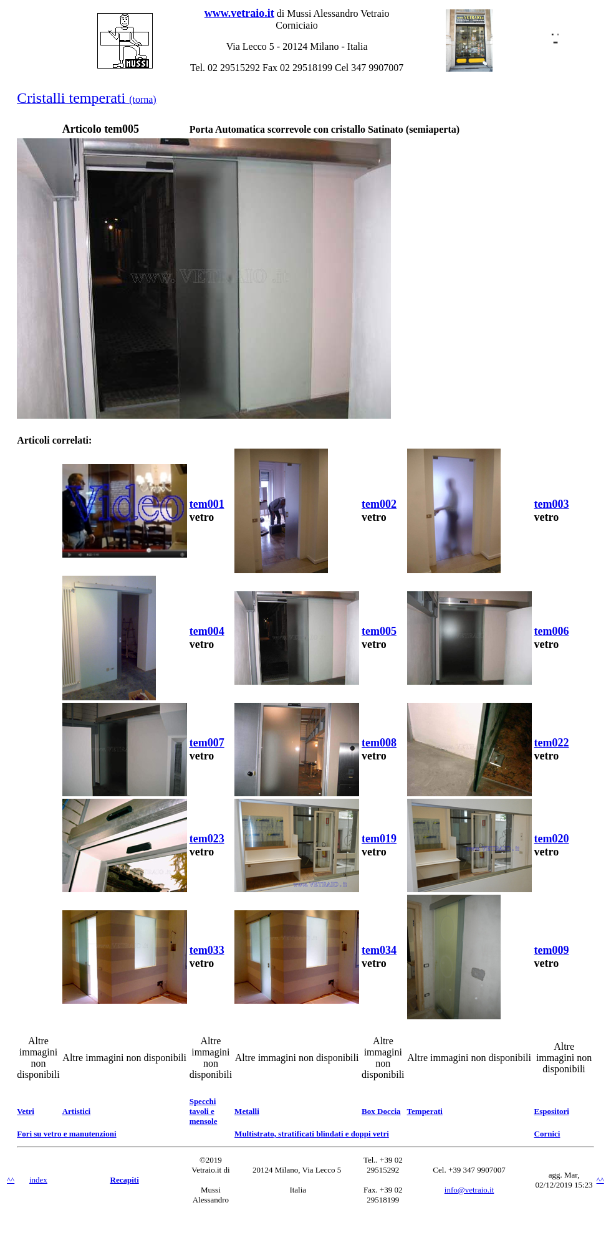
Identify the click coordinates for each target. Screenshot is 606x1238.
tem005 (379, 631)
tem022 (551, 742)
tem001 (207, 504)
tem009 (551, 950)
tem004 (207, 631)
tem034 (379, 950)
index (38, 1179)
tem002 (379, 504)
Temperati (425, 1111)
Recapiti (124, 1179)
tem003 (551, 504)
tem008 (379, 742)
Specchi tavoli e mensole (204, 1111)
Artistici (76, 1111)
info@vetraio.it (469, 1189)
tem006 (551, 631)
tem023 (207, 838)
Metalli (246, 1111)
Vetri (25, 1111)
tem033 (207, 950)
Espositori (551, 1111)
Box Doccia (381, 1111)
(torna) (86, 99)
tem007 (207, 742)
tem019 (379, 838)
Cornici (547, 1133)
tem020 (551, 838)
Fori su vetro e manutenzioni (66, 1133)
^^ (10, 1179)
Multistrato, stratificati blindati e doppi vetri (311, 1133)
